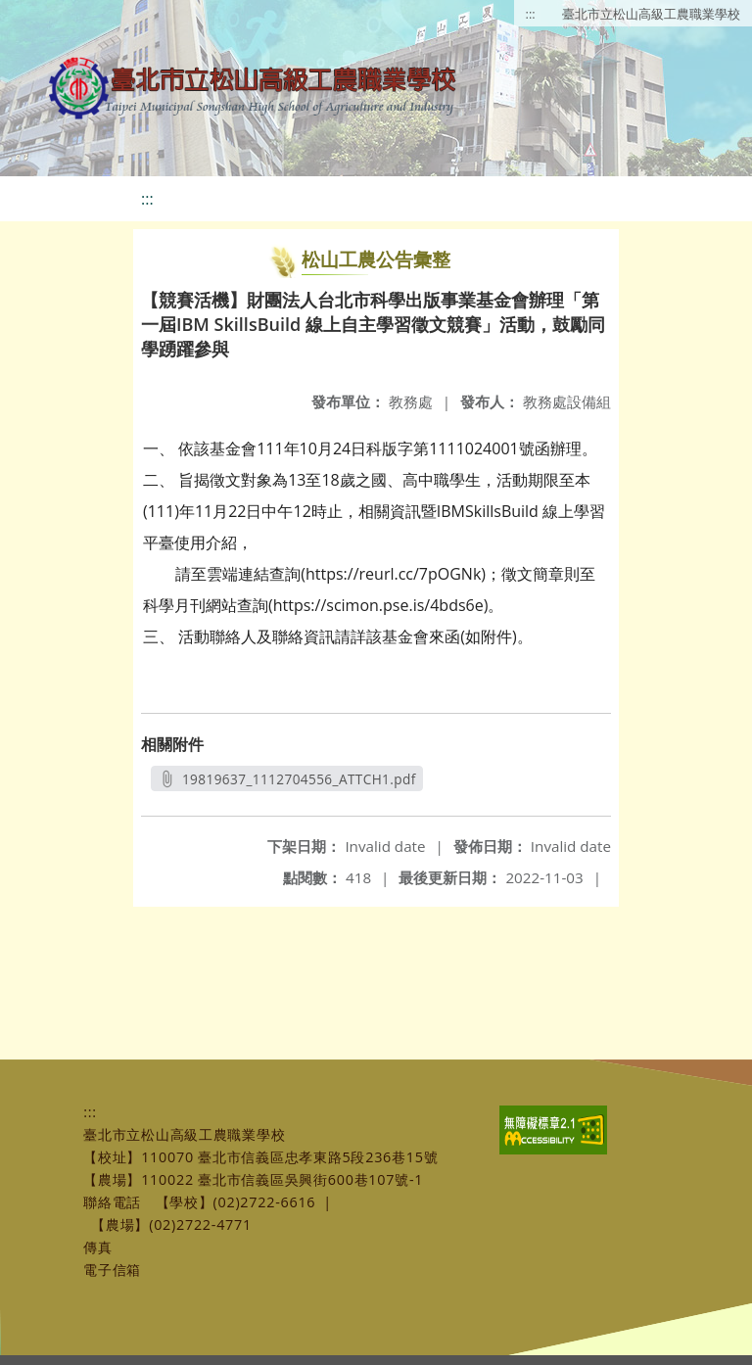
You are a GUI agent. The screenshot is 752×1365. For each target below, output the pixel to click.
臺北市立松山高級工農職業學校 (651, 14)
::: (531, 14)
